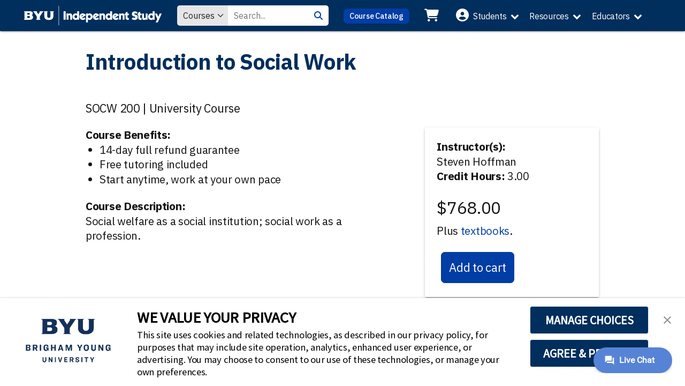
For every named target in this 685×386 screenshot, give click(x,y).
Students (490, 16)
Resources (548, 16)
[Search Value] (268, 15)
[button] (667, 319)
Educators (611, 16)
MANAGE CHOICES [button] (589, 320)
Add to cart (477, 267)
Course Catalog (376, 16)
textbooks (485, 231)
